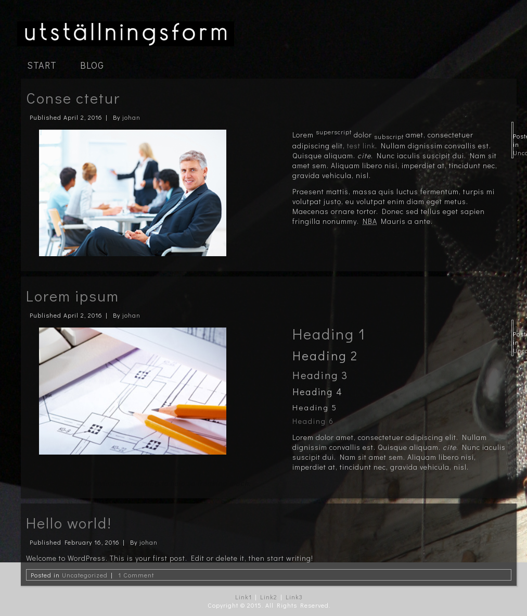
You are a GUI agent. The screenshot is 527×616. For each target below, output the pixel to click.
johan (131, 117)
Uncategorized (85, 575)
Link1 (243, 597)
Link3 (294, 597)
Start (42, 65)
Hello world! (69, 523)
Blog (92, 65)
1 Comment (136, 575)
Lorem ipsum (72, 296)
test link (361, 145)
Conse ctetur (73, 98)
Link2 (268, 597)
